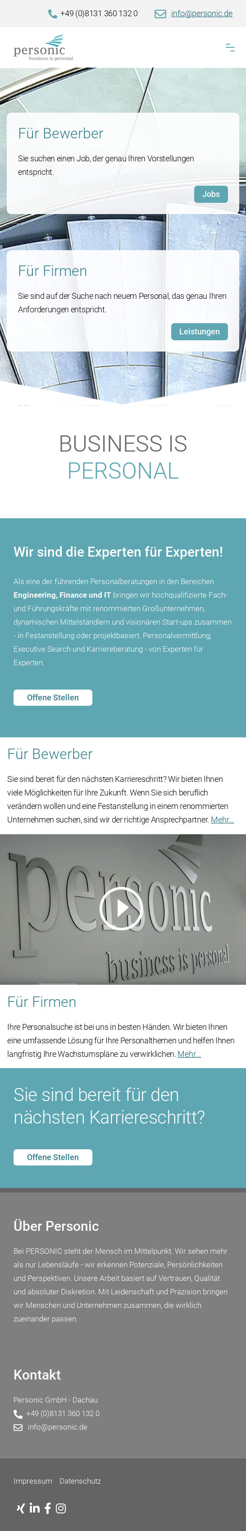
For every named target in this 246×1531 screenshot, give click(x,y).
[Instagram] (63, 1509)
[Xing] (23, 1509)
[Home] (123, 47)
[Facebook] (50, 1509)
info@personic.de (201, 13)
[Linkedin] (37, 1509)
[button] (230, 47)
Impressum (33, 1480)
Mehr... (222, 819)
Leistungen (199, 331)
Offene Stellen (53, 697)
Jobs (211, 194)
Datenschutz (80, 1480)
